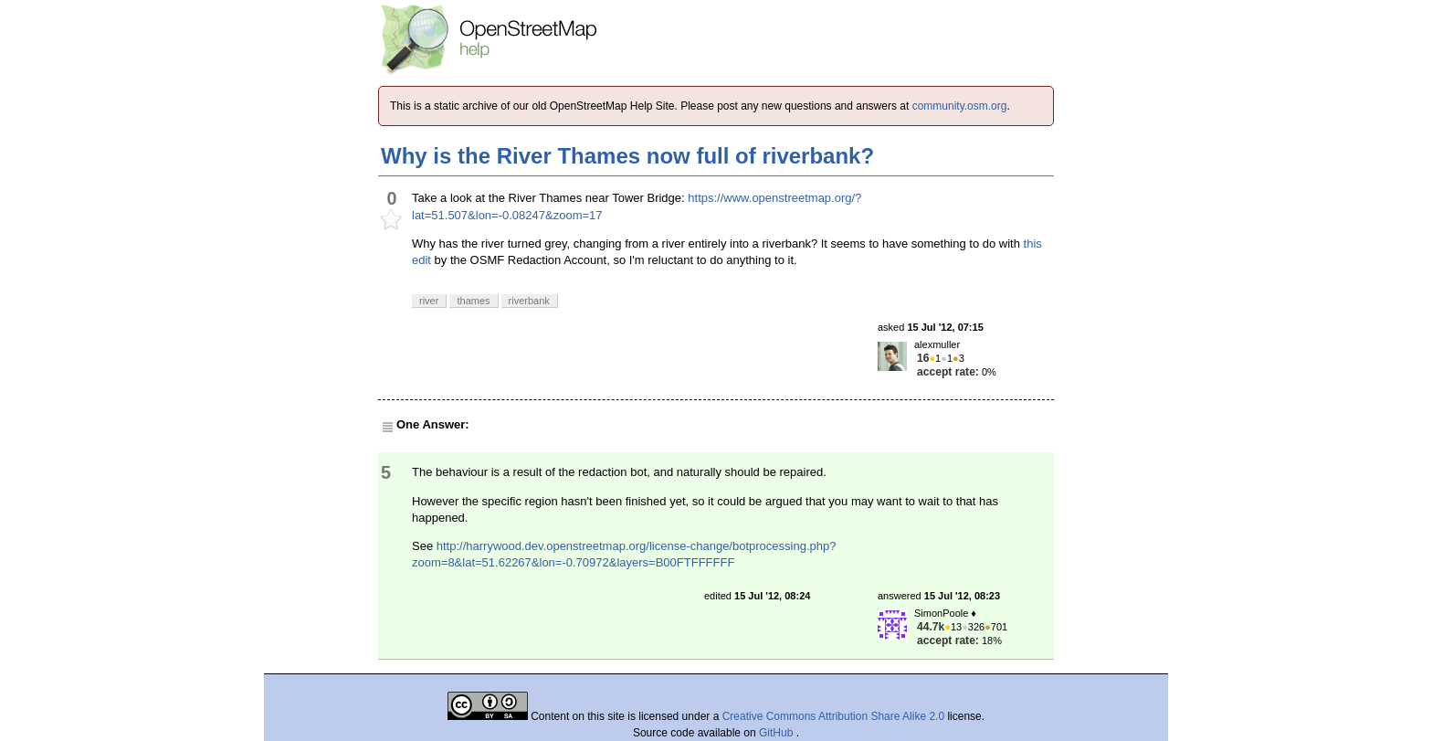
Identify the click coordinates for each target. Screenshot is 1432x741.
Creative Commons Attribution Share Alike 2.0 (833, 716)
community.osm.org (959, 106)
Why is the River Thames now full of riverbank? (627, 155)
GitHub (777, 732)
